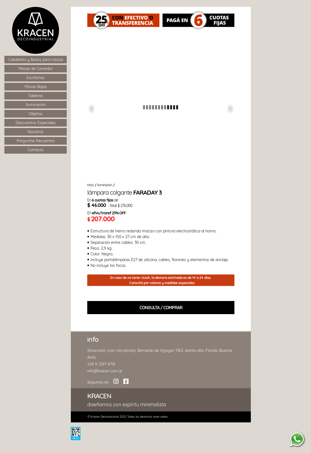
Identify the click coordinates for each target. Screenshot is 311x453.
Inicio (90, 185)
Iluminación (104, 185)
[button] (91, 107)
